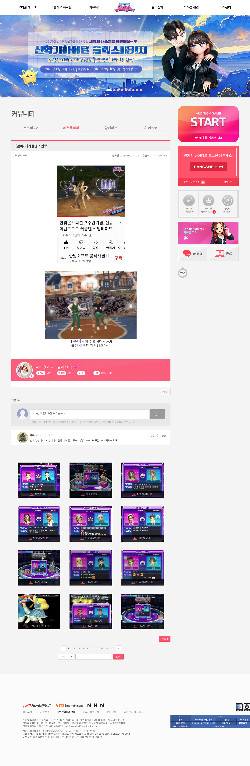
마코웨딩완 (41, 494)
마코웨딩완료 (41, 582)
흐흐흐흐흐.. (92, 494)
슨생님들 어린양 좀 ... (40, 626)
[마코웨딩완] (145, 538)
